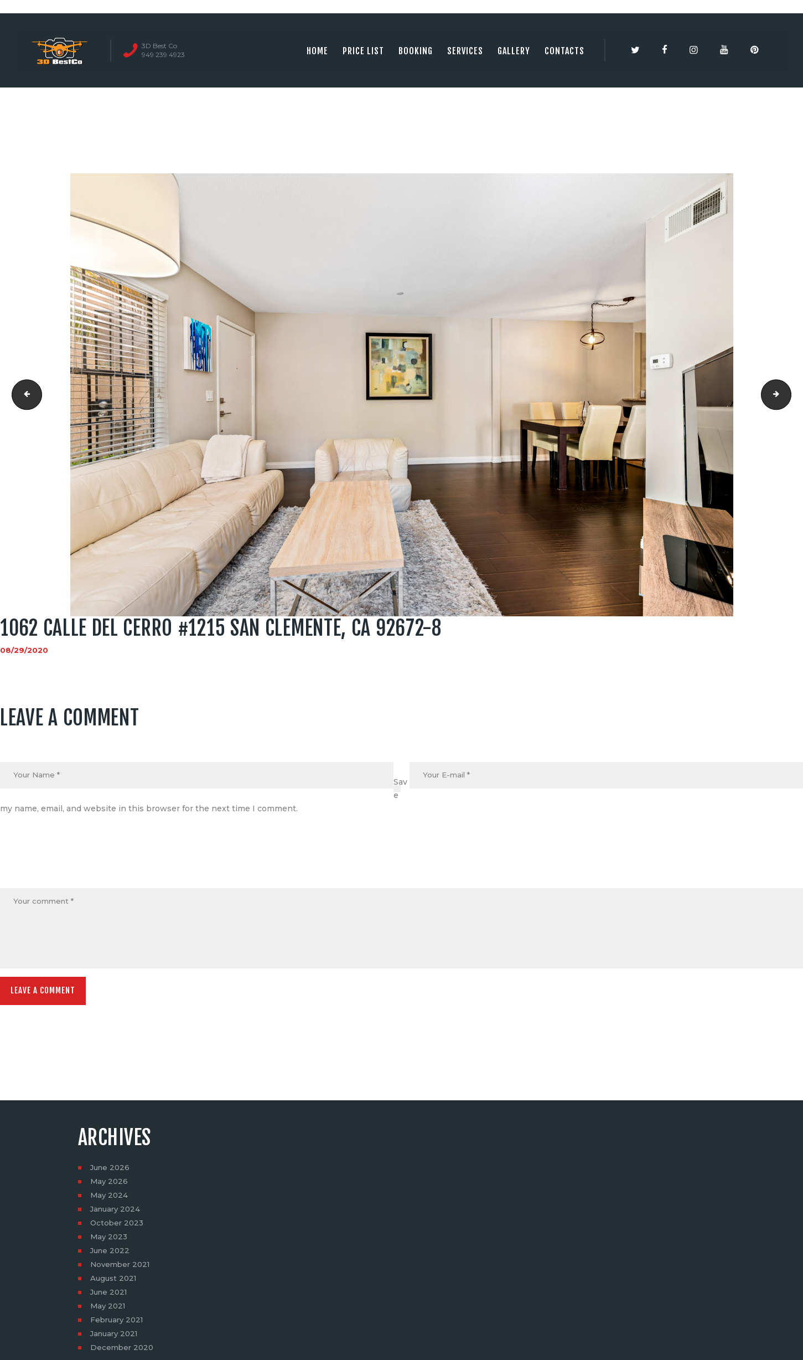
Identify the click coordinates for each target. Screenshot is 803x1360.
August (114, 1282)
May (109, 1186)
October (118, 1227)
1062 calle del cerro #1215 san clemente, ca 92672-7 (24, 395)
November (122, 1269)
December (123, 1352)
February (118, 1324)
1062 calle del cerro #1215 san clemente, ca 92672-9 (787, 395)
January (117, 1213)
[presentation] (84, 861)
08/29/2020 (24, 650)
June (111, 1172)
